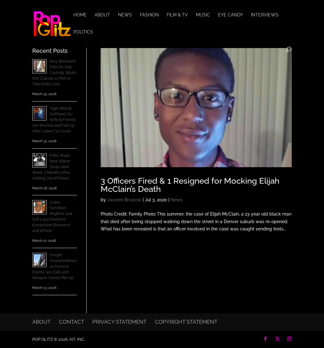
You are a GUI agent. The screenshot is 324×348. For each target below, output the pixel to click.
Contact (71, 322)
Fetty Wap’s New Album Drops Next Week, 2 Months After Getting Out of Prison (51, 166)
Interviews (264, 15)
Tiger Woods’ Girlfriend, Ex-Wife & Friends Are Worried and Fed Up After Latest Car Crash (54, 119)
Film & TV (177, 15)
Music (203, 15)
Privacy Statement (119, 322)
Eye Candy (230, 15)
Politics (83, 32)
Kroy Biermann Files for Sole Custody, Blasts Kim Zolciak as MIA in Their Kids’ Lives (54, 72)
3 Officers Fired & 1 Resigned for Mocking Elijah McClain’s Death (190, 185)
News (125, 15)
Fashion (149, 15)
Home (80, 15)
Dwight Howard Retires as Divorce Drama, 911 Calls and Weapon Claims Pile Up (54, 266)
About (102, 15)
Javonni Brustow (124, 199)
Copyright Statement (186, 322)
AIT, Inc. (76, 339)
